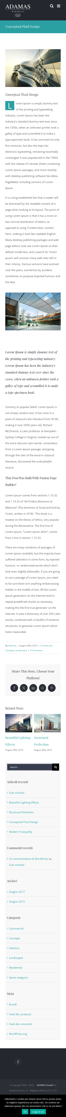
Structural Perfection (21, 812)
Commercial (46, 645)
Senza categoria (18, 977)
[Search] (55, 767)
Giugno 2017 (17, 891)
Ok (25, 1111)
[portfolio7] (33, 68)
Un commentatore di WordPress (28, 858)
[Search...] (29, 767)
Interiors (14, 948)
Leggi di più (38, 1111)
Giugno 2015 (17, 901)
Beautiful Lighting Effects (24, 802)
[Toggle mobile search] (52, 6)
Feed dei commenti (20, 1024)
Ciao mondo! (16, 792)
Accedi (13, 1004)
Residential (15, 967)
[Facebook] (18, 1062)
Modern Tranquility (20, 831)
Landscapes (21, 650)
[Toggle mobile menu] (59, 6)
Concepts (9, 650)
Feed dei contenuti (20, 1014)
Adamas (12, 645)
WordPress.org (18, 1034)
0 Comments (36, 650)
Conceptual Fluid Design (23, 822)
